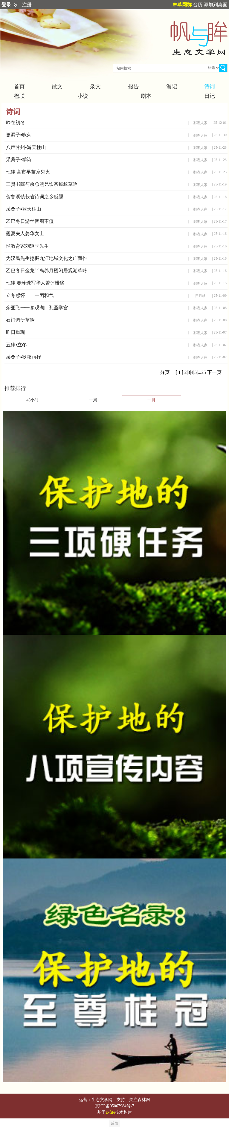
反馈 (114, 1123)
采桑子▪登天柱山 (23, 208)
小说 (83, 96)
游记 (171, 86)
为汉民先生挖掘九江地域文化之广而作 (46, 258)
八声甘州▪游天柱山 (26, 147)
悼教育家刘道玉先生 (27, 246)
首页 (19, 86)
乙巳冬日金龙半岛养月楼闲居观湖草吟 (46, 270)
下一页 (214, 372)
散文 (57, 86)
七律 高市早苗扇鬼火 (28, 171)
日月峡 (200, 296)
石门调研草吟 (20, 319)
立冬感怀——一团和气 (30, 295)
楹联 (19, 96)
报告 (133, 86)
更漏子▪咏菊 (19, 134)
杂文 (95, 86)
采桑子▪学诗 (19, 159)
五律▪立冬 (16, 344)
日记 (209, 96)
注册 (27, 4)
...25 (202, 372)
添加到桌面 (216, 4)
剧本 (146, 96)
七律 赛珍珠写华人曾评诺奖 (35, 282)
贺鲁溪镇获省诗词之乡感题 (34, 196)
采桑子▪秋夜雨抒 (23, 357)
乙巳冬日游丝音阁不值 (30, 221)
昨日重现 (15, 332)
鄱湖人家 (200, 123)
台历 (197, 4)
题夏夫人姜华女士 (25, 233)
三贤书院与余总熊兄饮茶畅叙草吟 (42, 184)
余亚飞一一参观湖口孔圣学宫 (37, 307)
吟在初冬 (15, 122)
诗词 (209, 86)
